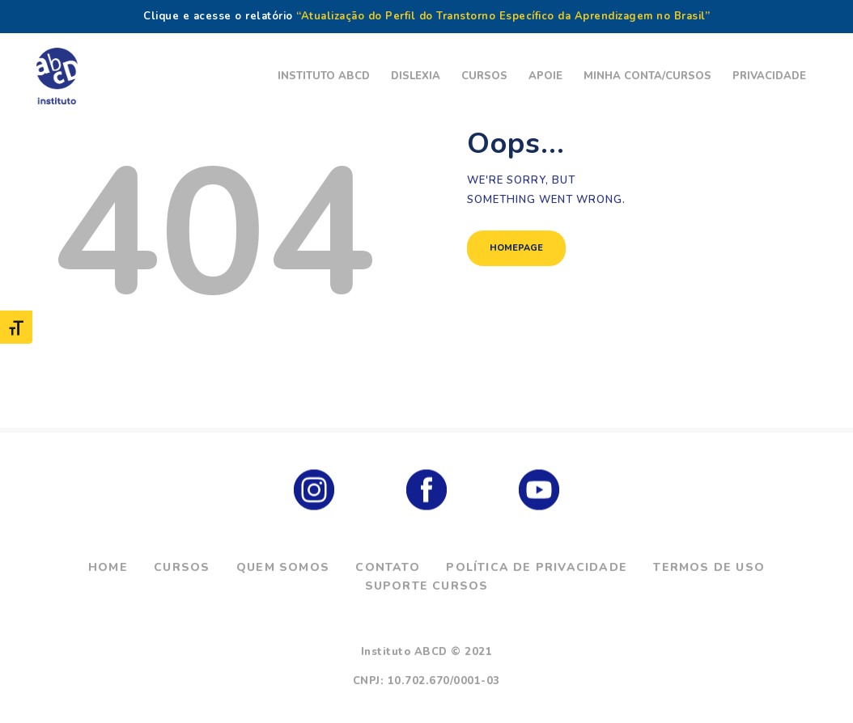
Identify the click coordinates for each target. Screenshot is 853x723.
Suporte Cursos (427, 586)
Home (108, 567)
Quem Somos (282, 567)
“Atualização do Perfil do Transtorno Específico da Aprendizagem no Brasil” (503, 16)
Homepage (516, 248)
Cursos (182, 567)
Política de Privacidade (536, 567)
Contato (387, 567)
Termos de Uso (709, 567)
